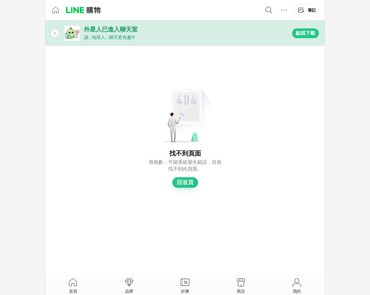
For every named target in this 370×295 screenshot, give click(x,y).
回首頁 (185, 182)
